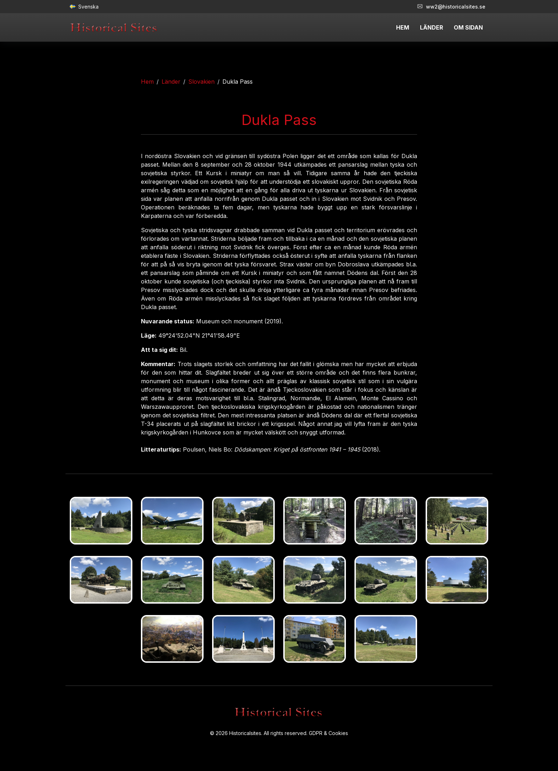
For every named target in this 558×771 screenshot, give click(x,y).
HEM (402, 27)
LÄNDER (431, 27)
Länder (171, 81)
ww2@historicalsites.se (451, 6)
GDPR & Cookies (328, 733)
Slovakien (201, 81)
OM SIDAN (468, 27)
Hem (147, 81)
